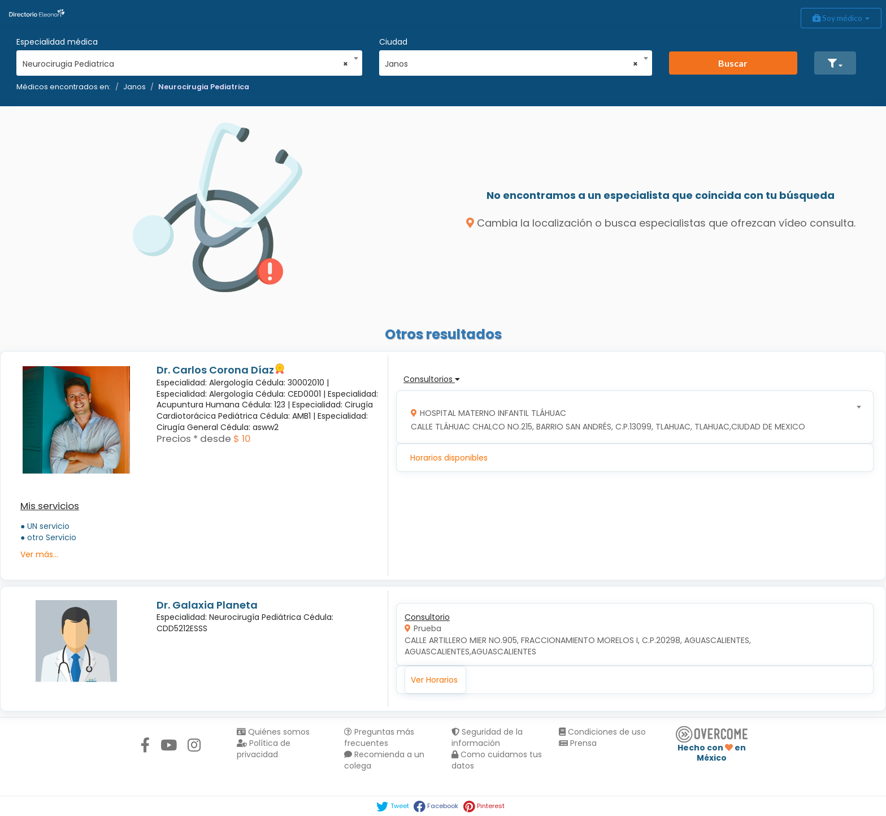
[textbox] (631, 417)
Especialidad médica (57, 41)
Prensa (578, 743)
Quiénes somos (273, 731)
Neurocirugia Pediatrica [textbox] (186, 64)
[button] (835, 63)
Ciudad (393, 41)
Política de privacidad (263, 748)
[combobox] (186, 61)
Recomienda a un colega (384, 760)
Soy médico (841, 18)
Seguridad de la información (487, 737)
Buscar (733, 63)
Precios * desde (194, 438)
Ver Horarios (434, 679)
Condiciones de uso (602, 731)
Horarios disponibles (449, 457)
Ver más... (39, 554)
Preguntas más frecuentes (379, 737)
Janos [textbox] (511, 64)
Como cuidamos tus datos (496, 760)
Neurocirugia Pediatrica (203, 87)
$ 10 (242, 438)
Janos (134, 87)
